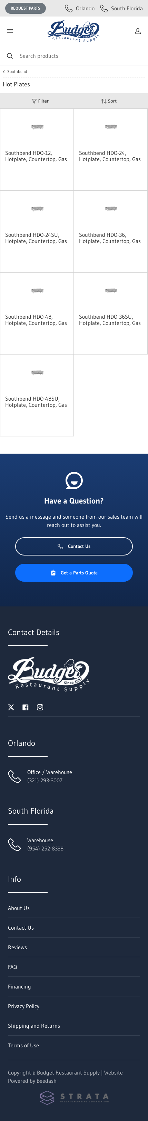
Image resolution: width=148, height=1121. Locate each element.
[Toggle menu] (10, 31)
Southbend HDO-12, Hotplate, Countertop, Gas (36, 156)
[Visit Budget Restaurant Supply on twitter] (11, 706)
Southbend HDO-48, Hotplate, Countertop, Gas (36, 320)
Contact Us (74, 546)
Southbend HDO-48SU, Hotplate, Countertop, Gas (36, 401)
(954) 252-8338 (45, 848)
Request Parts (25, 8)
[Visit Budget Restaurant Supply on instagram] (40, 706)
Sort (108, 101)
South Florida (121, 8)
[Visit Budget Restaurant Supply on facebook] (25, 706)
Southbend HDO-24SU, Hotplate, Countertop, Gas (36, 238)
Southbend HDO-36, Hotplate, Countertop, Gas (110, 238)
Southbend (17, 71)
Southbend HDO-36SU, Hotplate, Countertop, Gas (110, 320)
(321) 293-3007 (44, 780)
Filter (40, 101)
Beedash (47, 1080)
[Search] (74, 55)
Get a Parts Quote (74, 573)
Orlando (80, 8)
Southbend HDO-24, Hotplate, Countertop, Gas (110, 156)
